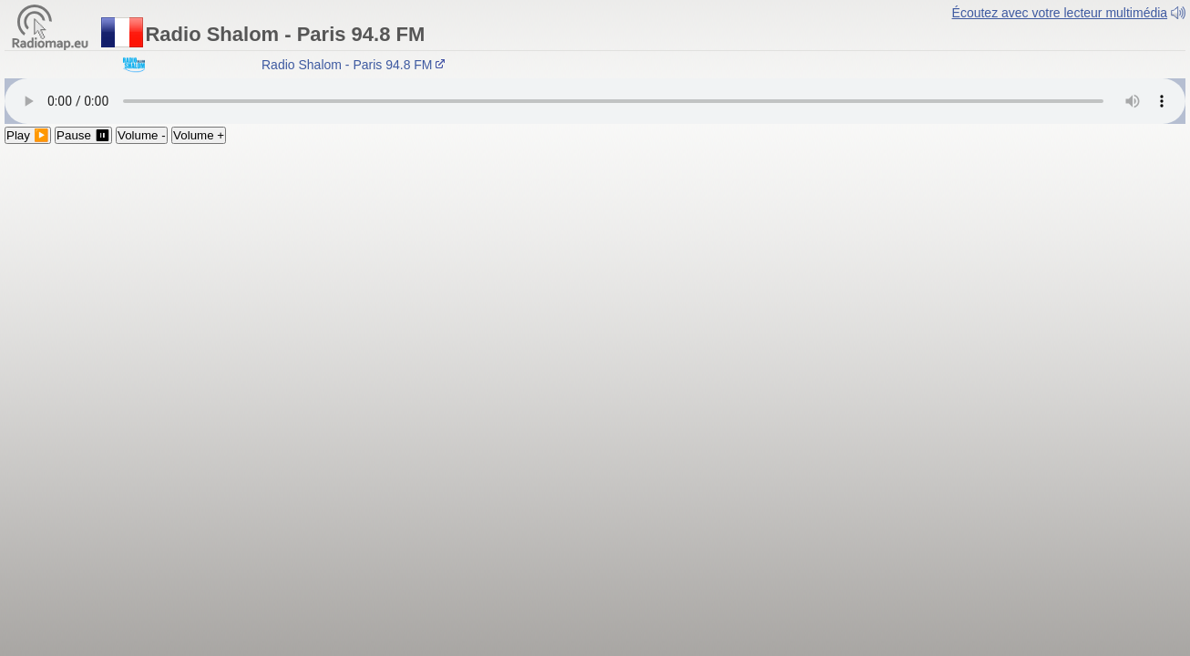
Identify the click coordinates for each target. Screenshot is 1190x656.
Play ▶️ (27, 135)
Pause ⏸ (83, 135)
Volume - (142, 135)
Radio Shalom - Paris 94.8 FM (355, 64)
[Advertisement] (595, 280)
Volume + (198, 135)
